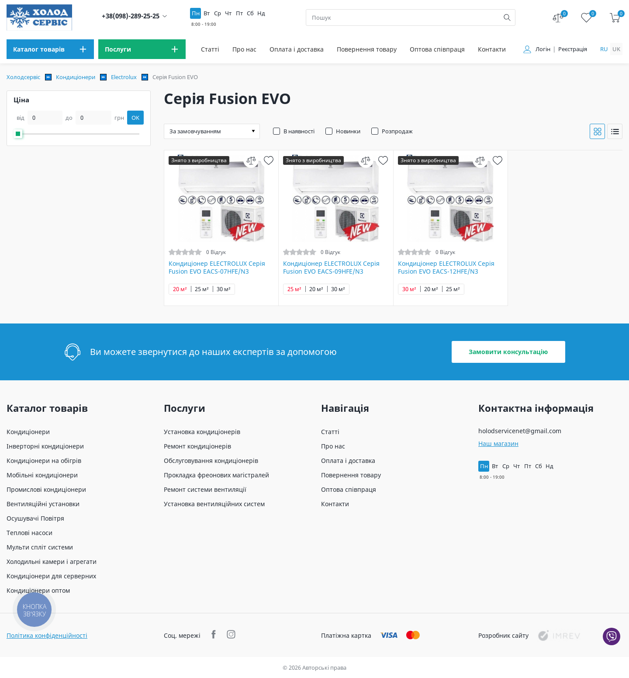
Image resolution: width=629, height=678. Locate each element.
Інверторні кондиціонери (45, 446)
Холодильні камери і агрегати (52, 561)
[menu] (50, 49)
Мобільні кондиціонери (42, 475)
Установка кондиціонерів (202, 432)
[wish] (268, 160)
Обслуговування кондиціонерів (211, 460)
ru (604, 49)
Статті (210, 49)
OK (135, 118)
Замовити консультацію (508, 352)
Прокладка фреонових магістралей (216, 475)
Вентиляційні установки (43, 504)
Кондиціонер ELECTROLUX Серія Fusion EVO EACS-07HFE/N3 (217, 267)
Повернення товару (367, 49)
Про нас (244, 49)
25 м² (202, 289)
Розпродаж (397, 131)
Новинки (348, 131)
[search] (507, 17)
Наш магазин (498, 443)
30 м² (224, 289)
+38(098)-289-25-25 (130, 16)
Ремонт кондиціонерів (197, 446)
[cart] (614, 17)
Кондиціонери (75, 76)
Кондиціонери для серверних (51, 576)
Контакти (492, 49)
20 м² (180, 289)
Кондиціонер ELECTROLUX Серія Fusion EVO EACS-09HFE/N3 (331, 267)
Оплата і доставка (297, 49)
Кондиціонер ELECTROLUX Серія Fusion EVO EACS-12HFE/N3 (446, 267)
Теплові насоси (29, 532)
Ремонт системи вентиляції (205, 489)
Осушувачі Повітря (35, 518)
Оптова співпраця (437, 49)
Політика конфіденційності (47, 635)
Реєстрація (572, 49)
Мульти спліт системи (40, 547)
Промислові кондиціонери (46, 489)
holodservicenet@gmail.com (519, 431)
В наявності (298, 131)
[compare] (251, 160)
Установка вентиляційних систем (214, 504)
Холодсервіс (23, 76)
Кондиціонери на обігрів (44, 460)
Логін (543, 49)
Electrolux (124, 76)
